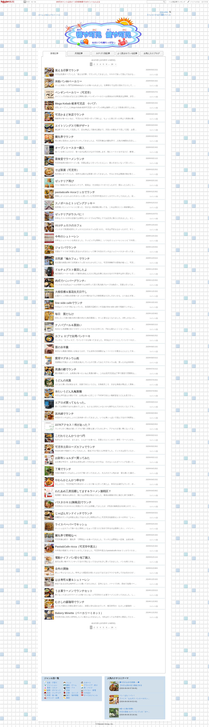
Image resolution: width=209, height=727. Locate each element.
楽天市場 (205, 2)
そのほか (86, 693)
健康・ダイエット (52, 690)
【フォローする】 (153, 15)
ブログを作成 (195, 2)
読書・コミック (70, 693)
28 (112, 64)
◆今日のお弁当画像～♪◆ (129, 682)
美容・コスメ (50, 688)
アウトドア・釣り (89, 685)
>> (177, 2)
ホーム (41, 15)
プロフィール (55, 15)
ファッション (50, 685)
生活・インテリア (52, 693)
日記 (47, 15)
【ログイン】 (166, 15)
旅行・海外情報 (70, 695)
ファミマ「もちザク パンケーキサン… (134, 699)
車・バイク (87, 688)
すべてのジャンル (89, 695)
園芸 (66, 698)
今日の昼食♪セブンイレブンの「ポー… (134, 712)
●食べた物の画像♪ (126, 709)
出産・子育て (50, 683)
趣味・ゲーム (70, 685)
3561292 (164, 12)
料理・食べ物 (31, 2)
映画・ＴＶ (69, 688)
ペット (67, 683)
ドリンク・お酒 (51, 698)
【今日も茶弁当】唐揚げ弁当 (130, 685)
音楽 (66, 690)
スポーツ (86, 683)
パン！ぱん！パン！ (127, 695)
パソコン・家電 (88, 690)
